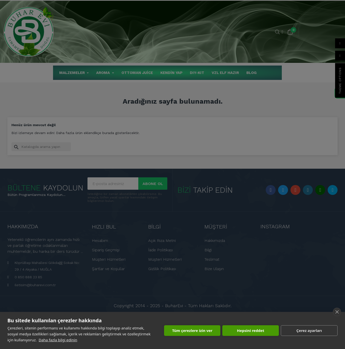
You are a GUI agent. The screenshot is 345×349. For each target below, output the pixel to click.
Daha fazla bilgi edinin (58, 339)
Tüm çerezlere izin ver (192, 330)
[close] (337, 312)
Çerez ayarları (309, 330)
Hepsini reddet (250, 330)
